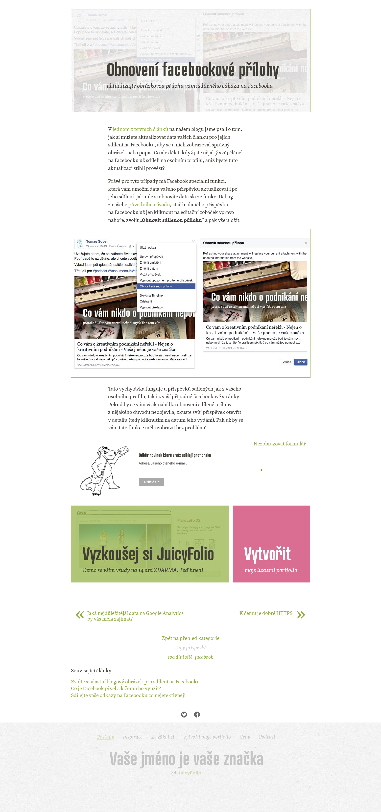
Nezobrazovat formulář (280, 443)
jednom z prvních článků (140, 129)
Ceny (245, 737)
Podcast (267, 737)
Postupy (105, 737)
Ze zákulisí (162, 737)
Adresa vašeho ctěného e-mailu (201, 463)
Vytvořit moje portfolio (207, 737)
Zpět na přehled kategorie (190, 638)
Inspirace (133, 737)
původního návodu (149, 204)
